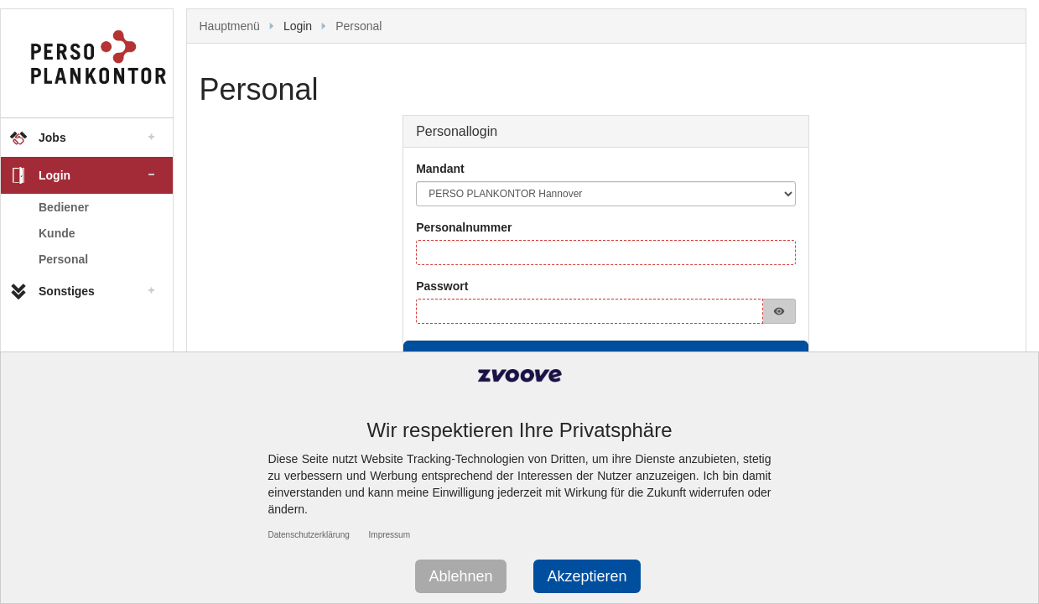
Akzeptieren (586, 576)
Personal (63, 259)
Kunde (57, 233)
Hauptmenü (230, 26)
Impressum (389, 534)
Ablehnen (460, 576)
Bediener (64, 207)
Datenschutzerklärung (309, 534)
